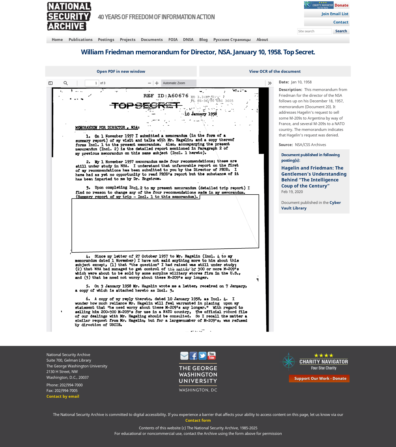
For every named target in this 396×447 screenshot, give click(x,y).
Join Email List (335, 13)
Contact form (198, 420)
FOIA (173, 39)
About (262, 39)
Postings (106, 39)
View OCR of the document (275, 71)
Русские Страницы (232, 39)
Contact (341, 22)
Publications (80, 39)
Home (57, 39)
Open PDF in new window (121, 71)
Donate (342, 5)
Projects (127, 39)
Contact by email (62, 396)
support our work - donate (320, 378)
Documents (152, 39)
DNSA (188, 39)
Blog (203, 39)
